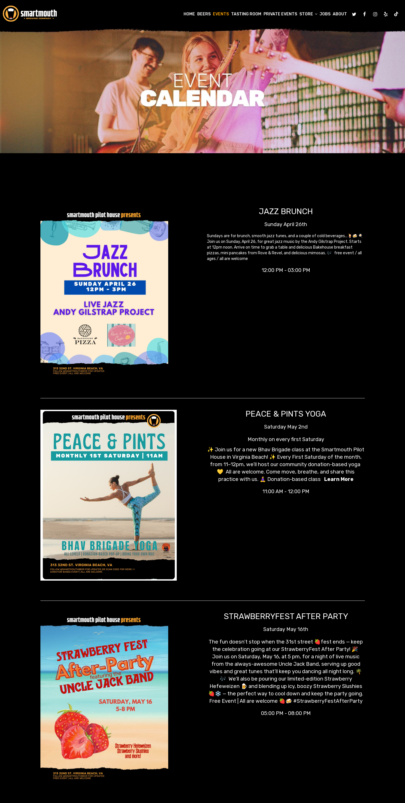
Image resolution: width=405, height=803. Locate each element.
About (340, 14)
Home (189, 14)
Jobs (325, 14)
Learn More (338, 479)
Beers (204, 14)
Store (308, 14)
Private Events (280, 14)
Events (221, 14)
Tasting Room (246, 14)
